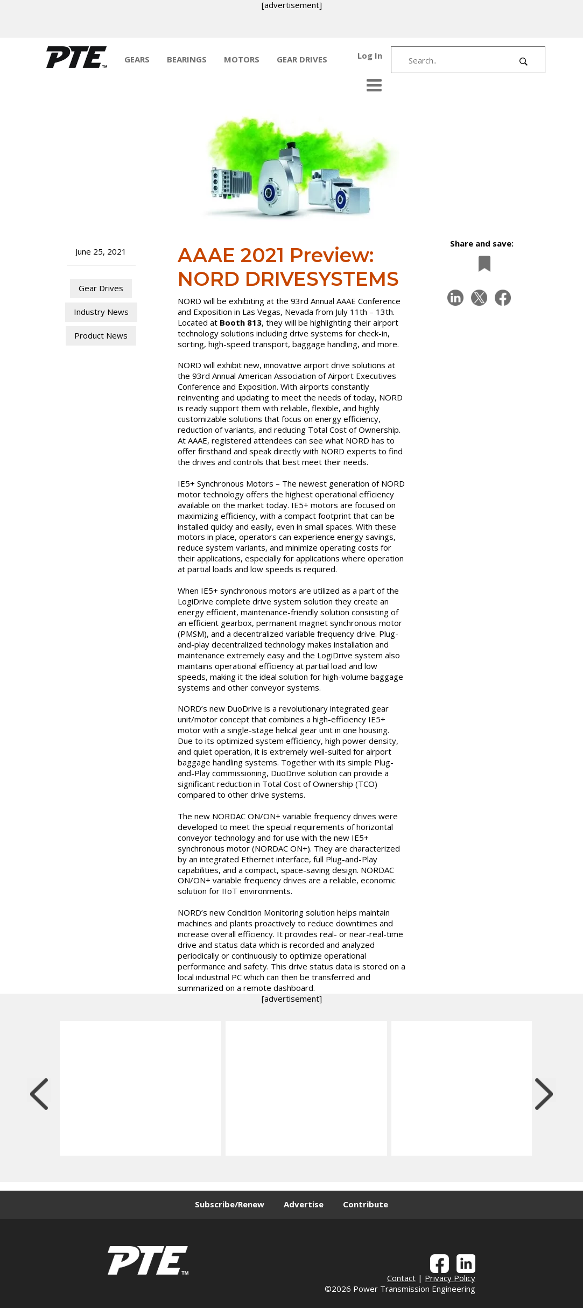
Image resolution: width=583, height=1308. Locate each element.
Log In (369, 55)
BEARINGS (187, 59)
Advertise (304, 1204)
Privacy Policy (450, 1277)
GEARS (137, 59)
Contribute (365, 1204)
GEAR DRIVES (302, 59)
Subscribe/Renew (229, 1204)
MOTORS (241, 59)
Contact (401, 1277)
